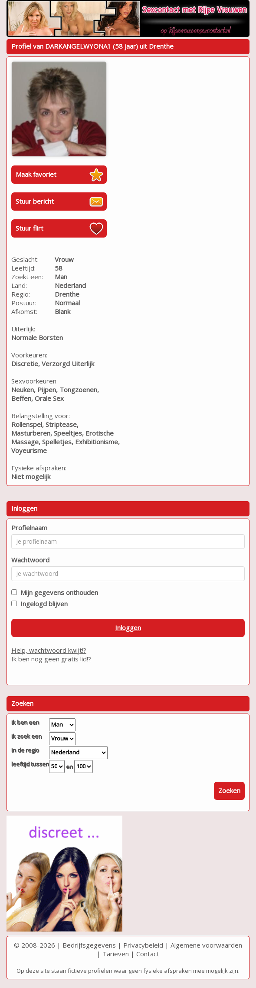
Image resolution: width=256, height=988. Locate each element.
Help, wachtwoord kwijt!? (48, 650)
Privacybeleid (143, 945)
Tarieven (115, 953)
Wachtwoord (30, 559)
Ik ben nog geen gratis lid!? (51, 658)
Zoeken (229, 790)
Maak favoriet (36, 174)
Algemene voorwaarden (206, 945)
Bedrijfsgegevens (89, 945)
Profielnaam (29, 527)
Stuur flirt (29, 228)
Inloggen (128, 627)
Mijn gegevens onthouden (57, 592)
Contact (147, 953)
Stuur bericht (35, 201)
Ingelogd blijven (42, 603)
